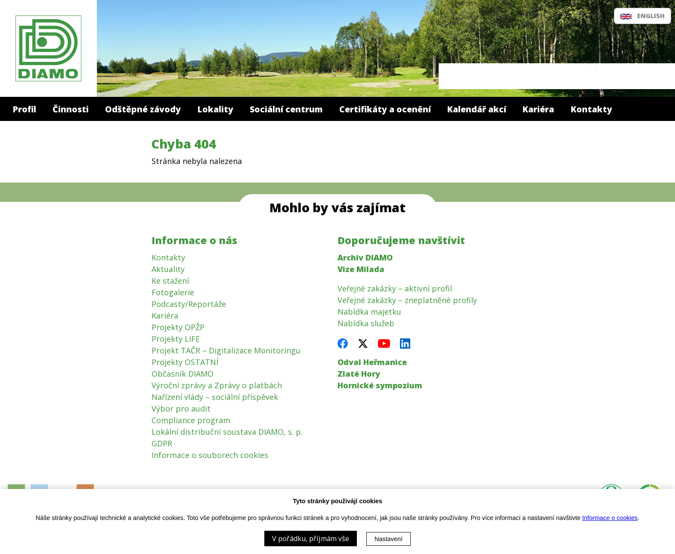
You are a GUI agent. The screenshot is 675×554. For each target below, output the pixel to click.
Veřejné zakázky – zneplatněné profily (407, 300)
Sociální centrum (286, 109)
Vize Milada (361, 269)
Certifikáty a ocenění (385, 109)
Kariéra (538, 109)
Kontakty (591, 109)
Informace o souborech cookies (210, 455)
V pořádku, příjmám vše (310, 538)
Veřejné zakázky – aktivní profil (395, 288)
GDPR (162, 443)
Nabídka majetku (369, 311)
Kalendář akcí (476, 109)
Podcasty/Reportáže (189, 304)
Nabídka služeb (366, 323)
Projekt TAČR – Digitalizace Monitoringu (226, 350)
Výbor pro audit (181, 408)
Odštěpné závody (143, 109)
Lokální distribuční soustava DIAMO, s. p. (227, 432)
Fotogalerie (173, 292)
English (642, 16)
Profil (24, 109)
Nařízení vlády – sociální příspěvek (215, 397)
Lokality (215, 109)
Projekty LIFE (176, 339)
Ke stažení (170, 280)
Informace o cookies (610, 517)
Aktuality (168, 269)
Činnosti (71, 109)
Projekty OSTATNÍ (185, 362)
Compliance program (191, 420)
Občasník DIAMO (183, 373)
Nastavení (389, 538)
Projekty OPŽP (178, 327)
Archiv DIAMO (365, 257)
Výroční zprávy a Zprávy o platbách (217, 385)
